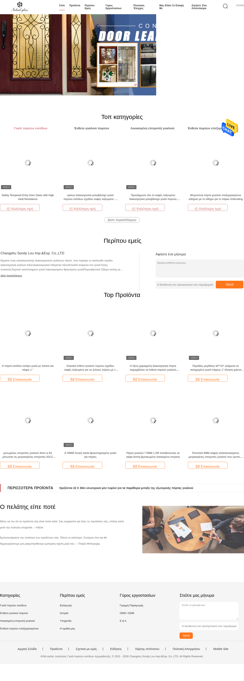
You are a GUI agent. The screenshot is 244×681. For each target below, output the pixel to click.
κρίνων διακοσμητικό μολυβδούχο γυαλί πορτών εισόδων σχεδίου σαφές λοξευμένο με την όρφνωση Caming (90, 199)
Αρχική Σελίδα (27, 649)
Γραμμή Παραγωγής (131, 605)
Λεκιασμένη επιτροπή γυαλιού (17, 620)
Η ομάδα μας (67, 628)
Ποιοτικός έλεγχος (139, 7)
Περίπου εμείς (89, 7)
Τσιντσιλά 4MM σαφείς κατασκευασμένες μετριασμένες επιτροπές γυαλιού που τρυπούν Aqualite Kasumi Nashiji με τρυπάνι (215, 456)
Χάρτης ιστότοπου (147, 649)
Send (229, 284)
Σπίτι (62, 5)
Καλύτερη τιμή (20, 209)
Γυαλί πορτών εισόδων (13, 605)
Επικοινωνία (20, 379)
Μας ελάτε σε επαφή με (171, 7)
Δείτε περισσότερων (122, 220)
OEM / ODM (127, 613)
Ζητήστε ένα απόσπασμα (199, 7)
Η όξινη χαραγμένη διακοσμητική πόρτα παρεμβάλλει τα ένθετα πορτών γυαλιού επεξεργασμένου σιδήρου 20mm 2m (153, 369)
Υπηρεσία (65, 620)
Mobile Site (220, 649)
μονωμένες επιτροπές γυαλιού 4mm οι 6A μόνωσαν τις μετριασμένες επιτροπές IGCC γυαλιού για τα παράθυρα (27, 456)
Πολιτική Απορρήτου (186, 649)
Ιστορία (64, 613)
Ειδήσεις (116, 649)
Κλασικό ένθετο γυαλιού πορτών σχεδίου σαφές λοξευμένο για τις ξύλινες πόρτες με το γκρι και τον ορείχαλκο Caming (90, 369)
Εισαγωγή (65, 605)
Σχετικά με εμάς (86, 649)
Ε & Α (123, 620)
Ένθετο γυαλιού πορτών (14, 613)
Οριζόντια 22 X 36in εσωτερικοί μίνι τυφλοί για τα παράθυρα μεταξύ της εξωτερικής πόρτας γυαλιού (126, 488)
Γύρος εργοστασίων (113, 7)
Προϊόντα (74, 5)
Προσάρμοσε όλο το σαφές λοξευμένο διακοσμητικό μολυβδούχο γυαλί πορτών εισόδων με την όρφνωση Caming (152, 199)
